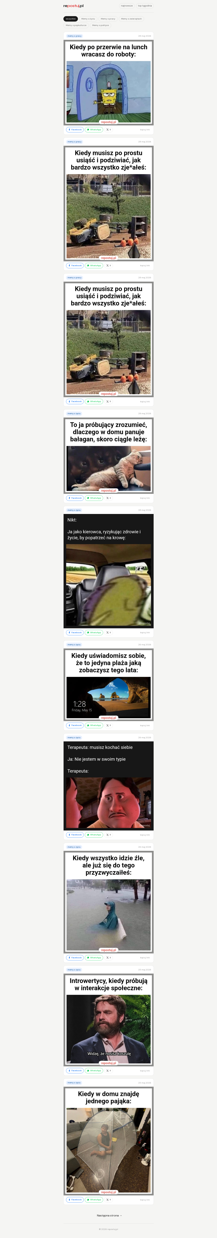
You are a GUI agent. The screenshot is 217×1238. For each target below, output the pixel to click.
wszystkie (70, 18)
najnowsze (127, 5)
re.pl (73, 6)
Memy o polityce (100, 25)
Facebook (75, 129)
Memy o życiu (88, 18)
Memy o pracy (108, 18)
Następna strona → (109, 1215)
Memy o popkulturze (76, 25)
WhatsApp (94, 129)
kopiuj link (145, 129)
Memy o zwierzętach (131, 18)
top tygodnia (145, 5)
